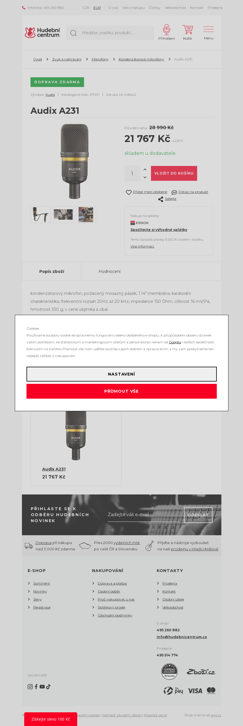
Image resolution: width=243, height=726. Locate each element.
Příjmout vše (121, 391)
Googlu (175, 342)
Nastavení (121, 374)
